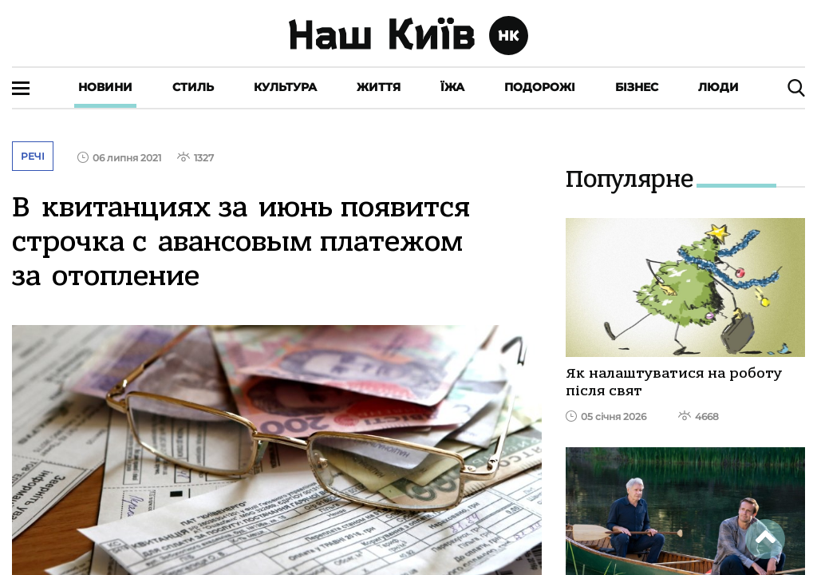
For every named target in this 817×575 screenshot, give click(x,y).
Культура (285, 87)
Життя (379, 87)
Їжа (452, 87)
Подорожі (539, 87)
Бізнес (636, 87)
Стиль (193, 87)
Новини (105, 87)
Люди (718, 87)
